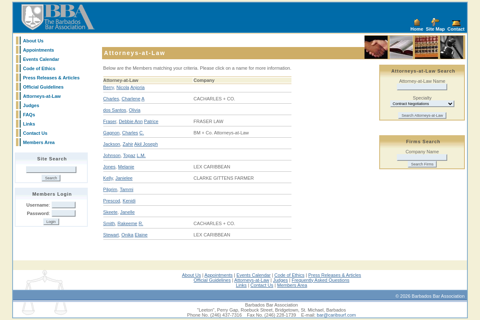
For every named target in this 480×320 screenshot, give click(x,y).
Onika (127, 234)
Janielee (124, 178)
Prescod (111, 200)
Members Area (39, 142)
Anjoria (137, 87)
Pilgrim (110, 189)
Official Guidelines (43, 86)
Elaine (141, 234)
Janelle (127, 212)
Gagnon (111, 132)
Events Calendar (41, 59)
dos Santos (114, 110)
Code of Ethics (39, 68)
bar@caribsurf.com (336, 314)
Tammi (126, 189)
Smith (109, 223)
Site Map (435, 28)
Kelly (108, 178)
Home (416, 28)
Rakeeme (127, 223)
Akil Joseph (146, 144)
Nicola (122, 87)
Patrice (151, 121)
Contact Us (35, 133)
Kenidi (129, 200)
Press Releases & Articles (51, 77)
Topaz (129, 155)
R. (141, 223)
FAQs (29, 114)
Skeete (110, 212)
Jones (109, 166)
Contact (455, 28)
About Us (33, 40)
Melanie (126, 166)
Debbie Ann (131, 121)
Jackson (111, 144)
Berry (108, 87)
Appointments (38, 49)
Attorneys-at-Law (42, 96)
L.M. (141, 155)
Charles (111, 98)
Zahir (128, 144)
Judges (31, 105)
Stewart (111, 234)
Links (29, 123)
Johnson (112, 155)
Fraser (109, 121)
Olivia (135, 110)
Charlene (131, 98)
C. (141, 132)
